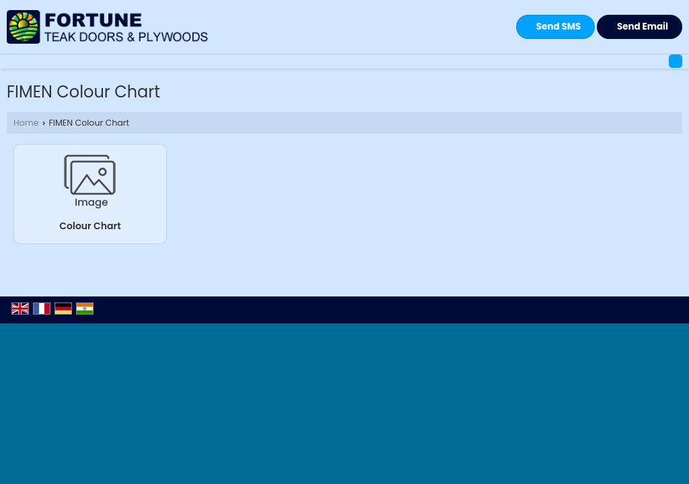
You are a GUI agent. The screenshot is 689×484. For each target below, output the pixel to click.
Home (26, 122)
